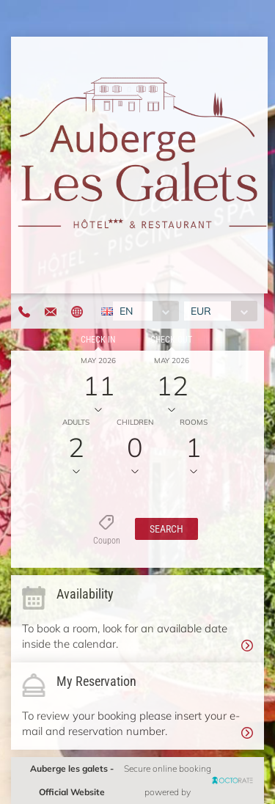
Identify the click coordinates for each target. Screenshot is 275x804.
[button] (166, 529)
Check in (98, 339)
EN (126, 311)
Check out (171, 339)
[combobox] (145, 311)
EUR (201, 311)
